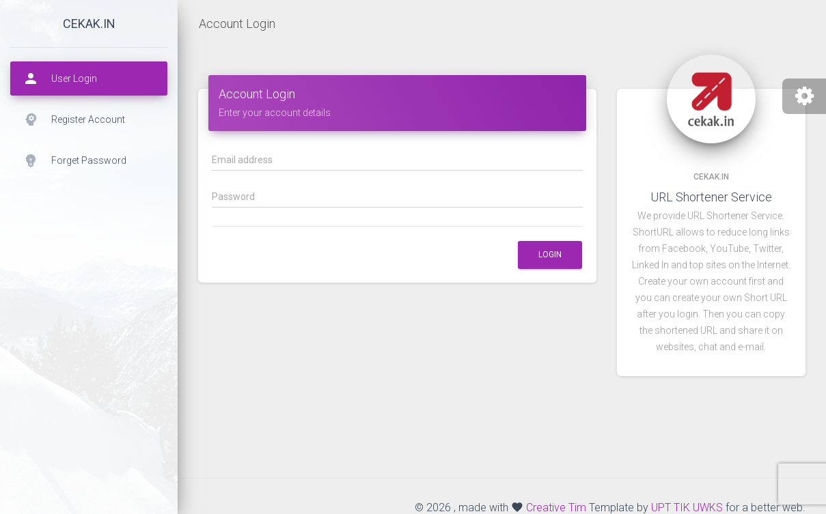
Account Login (237, 23)
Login (550, 254)
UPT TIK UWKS (687, 507)
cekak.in (89, 23)
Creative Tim (556, 507)
